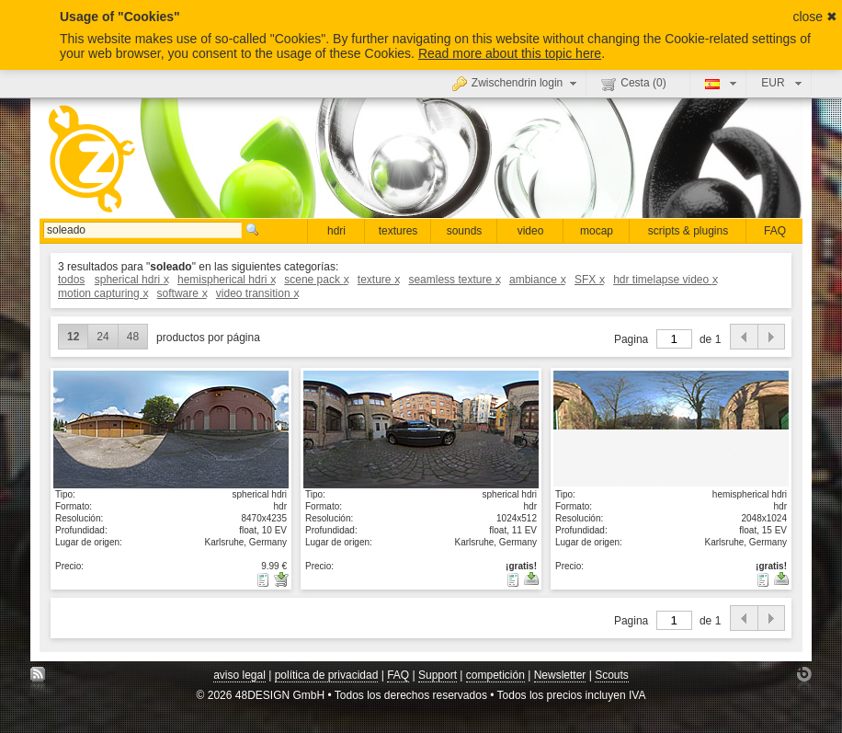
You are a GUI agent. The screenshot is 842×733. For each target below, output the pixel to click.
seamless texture (453, 279)
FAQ (775, 230)
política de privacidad (327, 675)
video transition (257, 293)
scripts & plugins (688, 230)
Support (437, 675)
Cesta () (633, 83)
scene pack (315, 279)
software (182, 293)
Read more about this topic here (509, 53)
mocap (596, 230)
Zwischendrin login (516, 82)
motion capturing (102, 293)
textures (398, 230)
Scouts (612, 675)
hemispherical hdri (226, 279)
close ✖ (814, 16)
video (531, 230)
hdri (336, 230)
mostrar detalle (171, 429)
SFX (589, 279)
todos (71, 279)
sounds (465, 230)
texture (378, 279)
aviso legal (239, 675)
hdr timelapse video (665, 279)
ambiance (537, 279)
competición (495, 675)
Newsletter (560, 675)
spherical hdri (131, 279)
